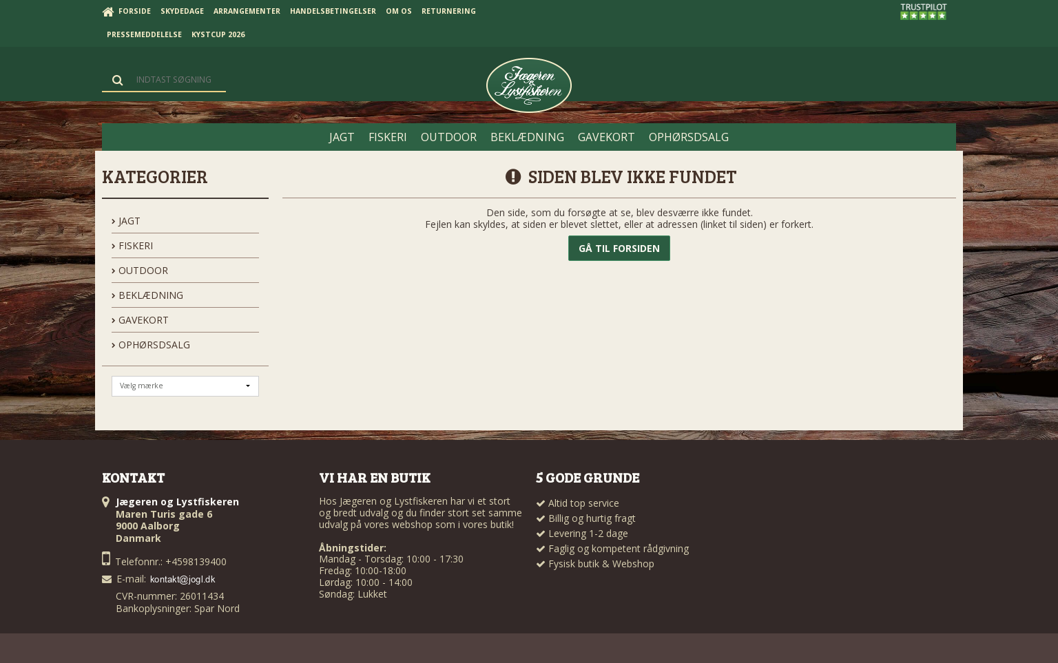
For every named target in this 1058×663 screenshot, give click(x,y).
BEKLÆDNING (147, 295)
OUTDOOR (140, 270)
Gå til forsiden (619, 248)
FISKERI (132, 245)
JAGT (126, 220)
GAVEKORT (140, 319)
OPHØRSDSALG (151, 344)
